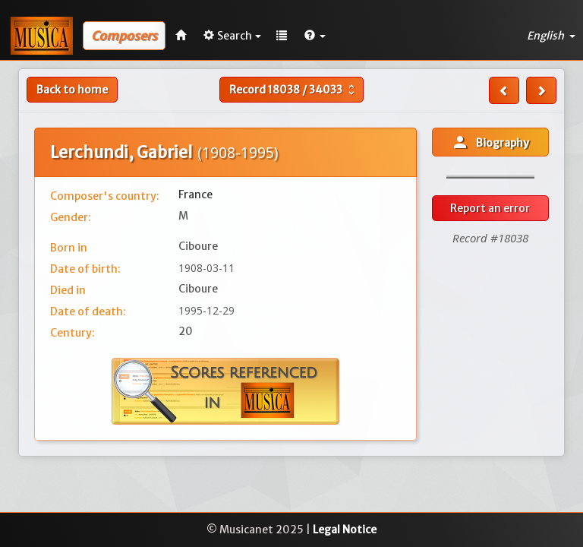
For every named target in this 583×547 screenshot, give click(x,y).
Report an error (490, 208)
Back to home (72, 89)
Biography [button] (490, 142)
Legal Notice (345, 529)
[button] (315, 36)
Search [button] (232, 36)
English (551, 36)
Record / (293, 89)
